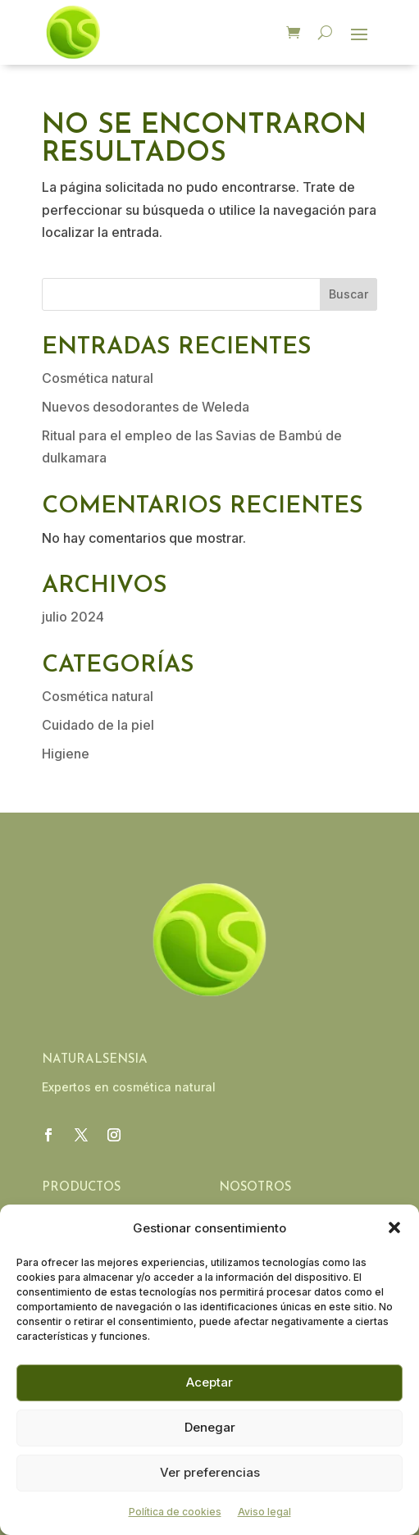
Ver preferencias (210, 1472)
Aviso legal (264, 1511)
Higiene (65, 753)
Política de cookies (175, 1511)
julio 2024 (73, 616)
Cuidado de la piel (98, 725)
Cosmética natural (97, 378)
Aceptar (209, 1382)
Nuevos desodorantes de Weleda (145, 407)
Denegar (209, 1427)
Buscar (348, 294)
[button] (394, 1227)
